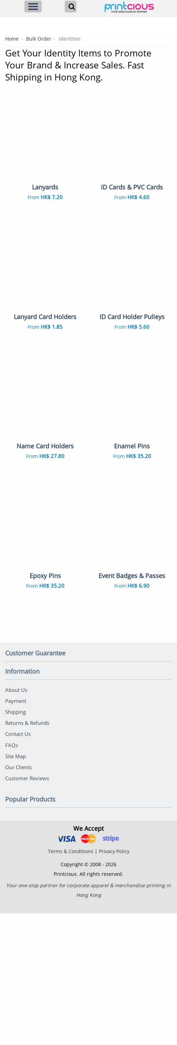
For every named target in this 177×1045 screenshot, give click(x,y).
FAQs (11, 877)
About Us (16, 824)
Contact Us (18, 867)
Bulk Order (38, 38)
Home (12, 38)
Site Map (15, 888)
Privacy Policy (114, 983)
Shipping (15, 845)
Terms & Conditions (70, 983)
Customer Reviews (27, 909)
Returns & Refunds (27, 856)
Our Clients (18, 899)
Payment (15, 835)
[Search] (70, 6)
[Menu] (33, 6)
